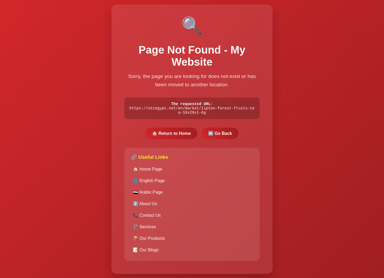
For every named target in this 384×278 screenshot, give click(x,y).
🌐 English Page (149, 182)
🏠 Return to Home (171, 135)
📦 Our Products (149, 240)
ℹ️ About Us (145, 205)
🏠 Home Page (147, 171)
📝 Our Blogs (146, 252)
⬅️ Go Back (220, 135)
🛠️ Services (144, 228)
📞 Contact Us (147, 217)
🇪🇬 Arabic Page (148, 194)
